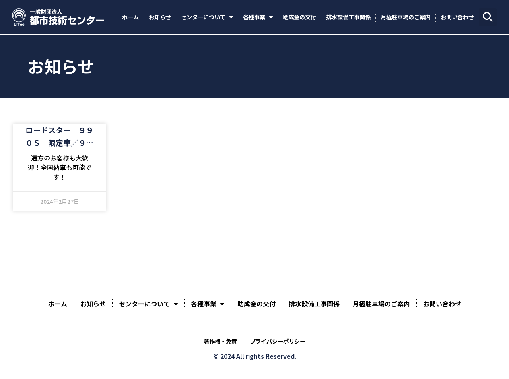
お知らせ (160, 17)
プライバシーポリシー (277, 341)
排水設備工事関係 (348, 17)
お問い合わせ (457, 17)
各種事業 (258, 17)
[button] (488, 17)
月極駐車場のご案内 (406, 17)
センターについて (207, 17)
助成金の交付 (299, 17)
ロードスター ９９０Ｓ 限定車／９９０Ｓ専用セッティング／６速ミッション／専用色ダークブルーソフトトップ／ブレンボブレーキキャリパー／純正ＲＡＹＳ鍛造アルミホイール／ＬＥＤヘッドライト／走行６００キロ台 (59, 136)
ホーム (130, 17)
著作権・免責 (220, 341)
